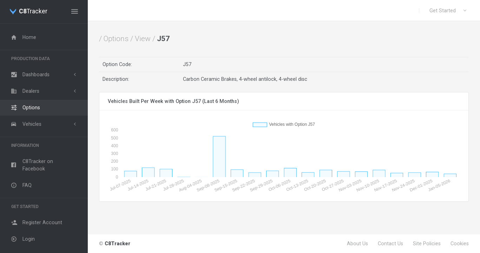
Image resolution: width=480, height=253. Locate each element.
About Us (357, 243)
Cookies (460, 243)
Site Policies (427, 243)
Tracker (33, 11)
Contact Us (390, 243)
